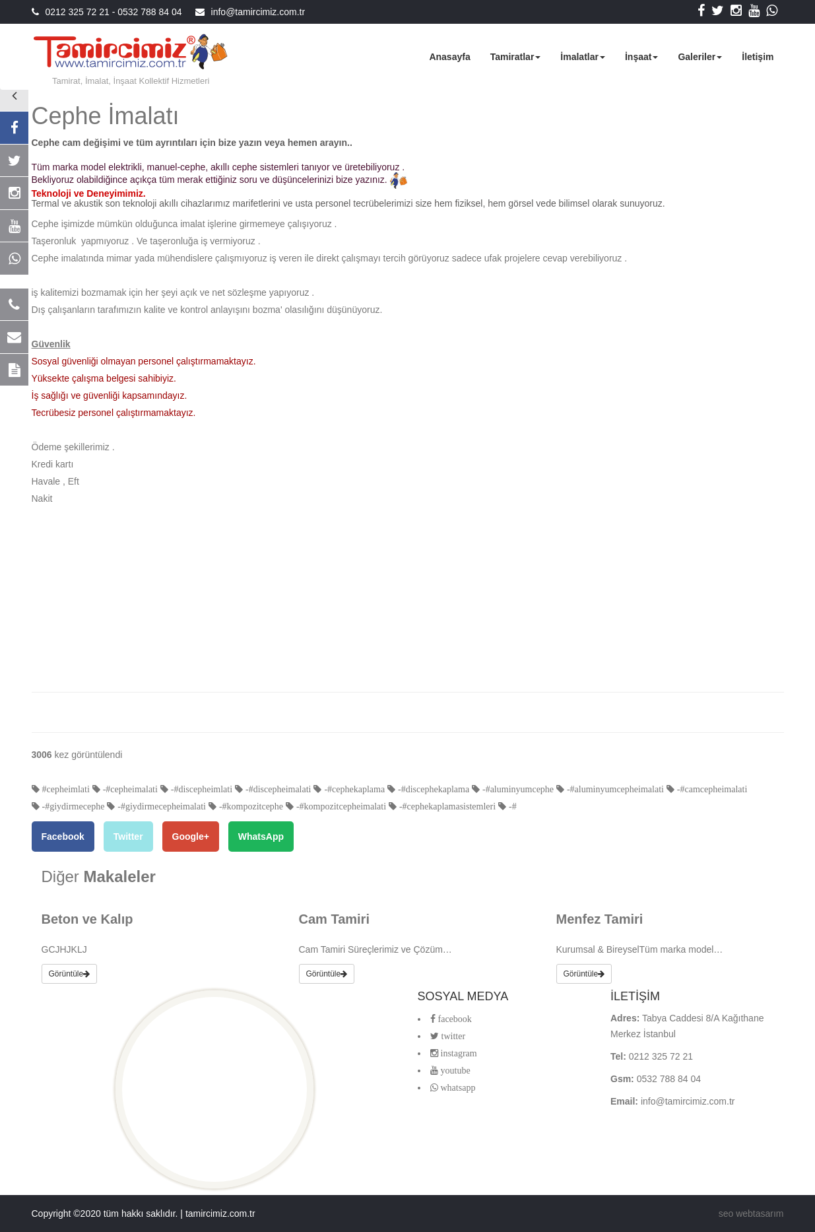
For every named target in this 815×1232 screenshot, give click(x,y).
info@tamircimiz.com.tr (258, 12)
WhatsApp (261, 836)
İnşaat (641, 56)
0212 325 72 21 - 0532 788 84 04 (114, 12)
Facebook (63, 836)
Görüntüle (69, 973)
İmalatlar (582, 56)
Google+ (190, 836)
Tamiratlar (515, 56)
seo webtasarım (751, 1213)
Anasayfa (449, 56)
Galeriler (700, 56)
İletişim (757, 56)
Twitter (128, 836)
